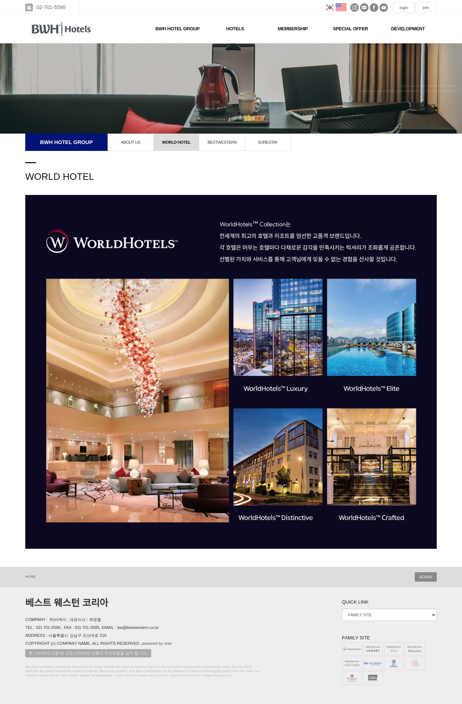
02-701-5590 (51, 7)
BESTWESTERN (222, 142)
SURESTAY (268, 142)
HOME (30, 576)
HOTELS (235, 28)
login (404, 7)
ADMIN (425, 577)
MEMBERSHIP (293, 28)
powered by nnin (157, 643)
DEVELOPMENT (407, 28)
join (426, 7)
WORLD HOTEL (176, 142)
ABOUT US (130, 142)
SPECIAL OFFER (350, 28)
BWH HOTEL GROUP (178, 28)
